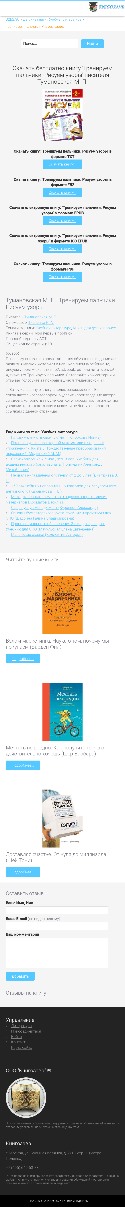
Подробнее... (23, 658)
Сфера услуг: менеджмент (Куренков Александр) (54, 507)
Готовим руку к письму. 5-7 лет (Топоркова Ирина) (56, 437)
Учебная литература (53, 328)
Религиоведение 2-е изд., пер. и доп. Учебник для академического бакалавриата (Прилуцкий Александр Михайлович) (54, 464)
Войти (16, 1036)
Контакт (18, 1042)
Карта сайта (21, 1047)
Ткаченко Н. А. (41, 322)
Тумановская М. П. (40, 317)
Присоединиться (26, 1031)
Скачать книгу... (62, 164)
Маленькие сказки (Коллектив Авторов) (47, 534)
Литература (21, 1025)
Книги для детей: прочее (94, 328)
